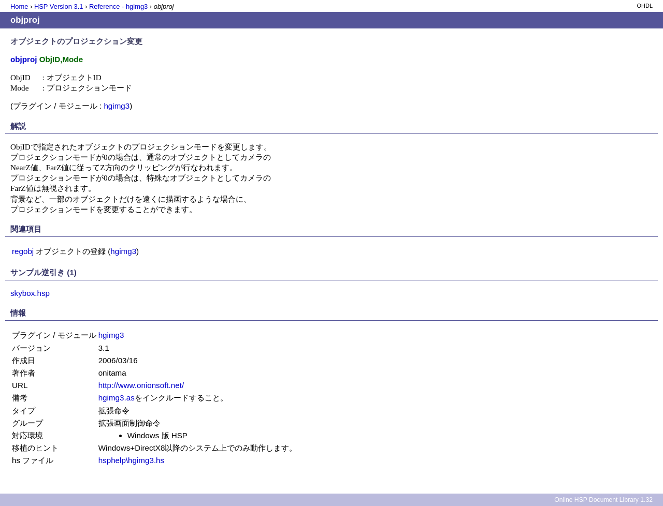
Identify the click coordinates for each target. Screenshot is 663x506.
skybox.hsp (30, 293)
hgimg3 (116, 105)
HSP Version (58, 6)
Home (19, 6)
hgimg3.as (116, 397)
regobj (23, 251)
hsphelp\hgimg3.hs (131, 460)
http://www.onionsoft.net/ (141, 385)
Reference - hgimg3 (118, 6)
